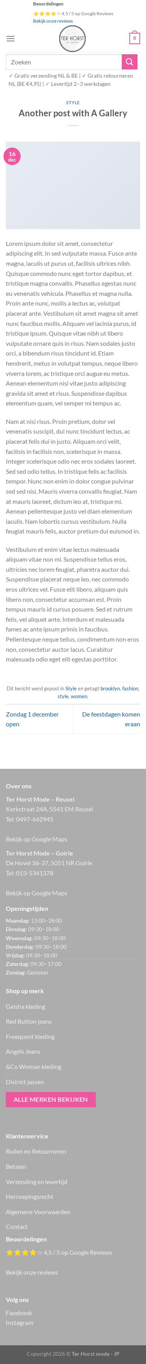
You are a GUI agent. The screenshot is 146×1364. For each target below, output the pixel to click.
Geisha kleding (25, 1006)
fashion (130, 688)
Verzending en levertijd (36, 1181)
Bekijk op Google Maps (36, 839)
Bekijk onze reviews (53, 21)
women (79, 696)
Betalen (16, 1166)
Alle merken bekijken (51, 1099)
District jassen (25, 1081)
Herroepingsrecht (29, 1196)
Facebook (19, 1312)
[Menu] (10, 38)
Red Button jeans (29, 1021)
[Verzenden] (129, 61)
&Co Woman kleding (33, 1066)
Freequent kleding (30, 1036)
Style (73, 102)
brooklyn (110, 688)
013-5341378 (34, 873)
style (63, 696)
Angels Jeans (23, 1051)
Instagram (19, 1322)
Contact (17, 1226)
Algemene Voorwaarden (38, 1211)
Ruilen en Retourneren (36, 1151)
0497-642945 (34, 819)
